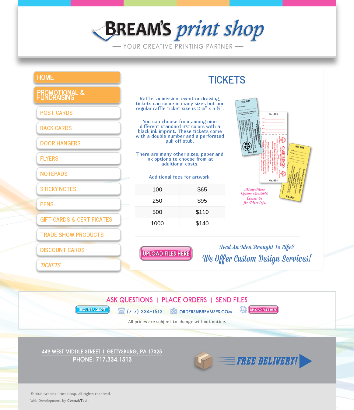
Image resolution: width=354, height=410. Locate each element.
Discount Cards (62, 249)
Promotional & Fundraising (61, 95)
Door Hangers (60, 143)
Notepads (54, 173)
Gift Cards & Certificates (76, 219)
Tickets (50, 264)
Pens (47, 204)
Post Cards (56, 112)
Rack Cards (56, 127)
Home (45, 77)
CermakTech (78, 400)
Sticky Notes (58, 188)
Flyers (49, 158)
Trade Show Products (72, 234)
